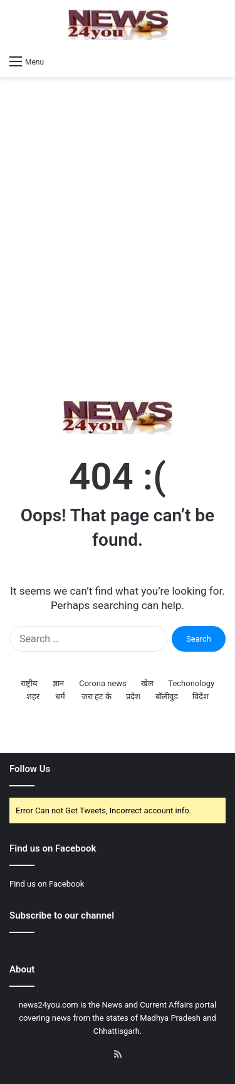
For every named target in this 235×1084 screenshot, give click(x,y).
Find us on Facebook (46, 884)
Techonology (191, 683)
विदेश (200, 696)
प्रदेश (133, 696)
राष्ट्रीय (29, 683)
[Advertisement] (117, 238)
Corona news (103, 683)
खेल (147, 683)
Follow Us (29, 768)
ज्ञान (58, 683)
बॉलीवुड (166, 696)
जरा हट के (96, 696)
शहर (32, 696)
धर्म (60, 696)
